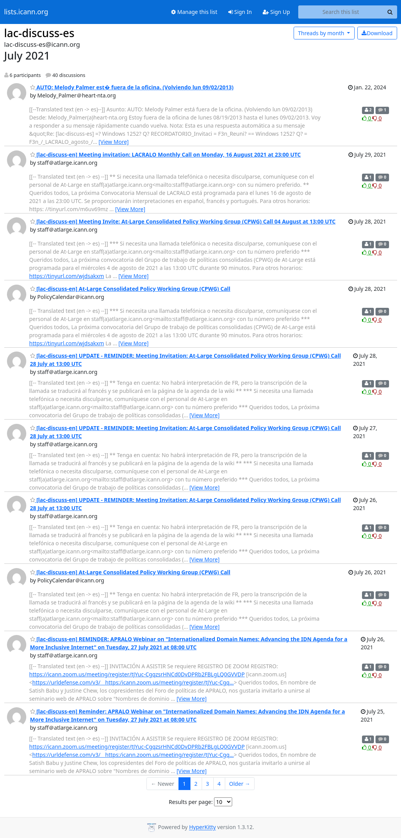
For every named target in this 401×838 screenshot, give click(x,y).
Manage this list (194, 11)
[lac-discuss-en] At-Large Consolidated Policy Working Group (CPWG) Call (130, 288)
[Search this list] (341, 12)
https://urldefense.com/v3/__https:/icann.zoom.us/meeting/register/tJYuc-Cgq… (133, 682)
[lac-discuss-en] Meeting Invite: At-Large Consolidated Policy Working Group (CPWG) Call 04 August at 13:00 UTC (183, 221)
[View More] (114, 141)
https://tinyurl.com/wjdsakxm (66, 276)
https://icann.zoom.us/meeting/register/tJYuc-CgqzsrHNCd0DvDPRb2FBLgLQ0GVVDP (137, 674)
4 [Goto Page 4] (219, 783)
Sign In (240, 11)
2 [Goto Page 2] (195, 783)
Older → (239, 783)
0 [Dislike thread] (377, 118)
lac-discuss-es (39, 33)
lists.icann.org (26, 12)
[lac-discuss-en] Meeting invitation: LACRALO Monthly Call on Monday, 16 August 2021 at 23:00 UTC (165, 154)
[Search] (390, 12)
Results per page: (191, 802)
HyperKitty (202, 827)
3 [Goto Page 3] (207, 783)
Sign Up (276, 11)
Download (377, 33)
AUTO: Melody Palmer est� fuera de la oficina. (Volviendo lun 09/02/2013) (132, 87)
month (321, 33)
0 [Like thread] (367, 118)
